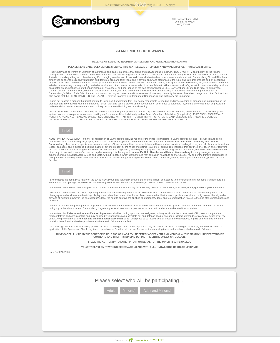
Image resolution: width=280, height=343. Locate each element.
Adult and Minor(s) (157, 290)
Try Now (169, 5)
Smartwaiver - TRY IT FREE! (150, 340)
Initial (66, 130)
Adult (110, 290)
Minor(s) (129, 290)
